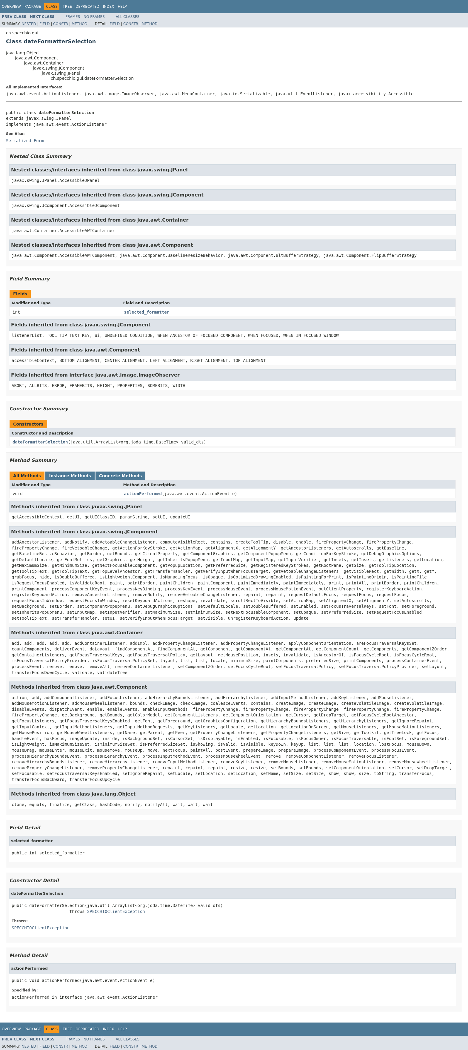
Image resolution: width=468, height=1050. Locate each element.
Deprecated (87, 6)
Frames (73, 17)
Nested (28, 24)
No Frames (94, 17)
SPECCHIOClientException (116, 911)
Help (122, 6)
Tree (67, 6)
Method (79, 24)
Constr (60, 24)
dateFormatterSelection (40, 442)
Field (44, 24)
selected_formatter (147, 312)
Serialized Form (25, 140)
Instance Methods (70, 475)
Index (108, 6)
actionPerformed (143, 493)
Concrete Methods (120, 475)
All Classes (127, 17)
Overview (11, 6)
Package (32, 6)
